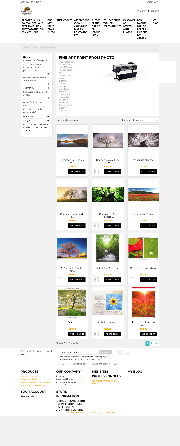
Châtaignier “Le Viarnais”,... (107, 215)
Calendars (26, 388)
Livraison (60, 376)
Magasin (60, 403)
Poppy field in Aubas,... (143, 214)
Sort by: (126, 120)
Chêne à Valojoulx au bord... (108, 161)
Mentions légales (64, 379)
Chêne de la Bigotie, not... (72, 269)
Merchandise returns (31, 417)
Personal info (27, 414)
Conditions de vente (66, 382)
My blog (132, 376)
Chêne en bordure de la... (72, 215)
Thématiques (29, 88)
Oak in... (72, 322)
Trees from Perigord (30, 379)
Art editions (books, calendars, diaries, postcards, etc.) (32, 67)
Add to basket (77, 171)
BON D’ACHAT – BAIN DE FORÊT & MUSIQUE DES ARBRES (35, 127)
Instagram (126, 352)
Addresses (26, 426)
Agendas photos (29, 376)
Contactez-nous (64, 400)
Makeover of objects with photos (35, 93)
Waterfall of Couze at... (108, 268)
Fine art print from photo (35, 60)
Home (26, 57)
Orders (24, 420)
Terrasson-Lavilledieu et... (72, 161)
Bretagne (28, 116)
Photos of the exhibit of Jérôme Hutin (34, 79)
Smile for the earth (107, 322)
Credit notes (27, 423)
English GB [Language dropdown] (152, 2)
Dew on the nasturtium (143, 268)
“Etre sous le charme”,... (143, 160)
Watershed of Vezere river (33, 385)
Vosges (26, 120)
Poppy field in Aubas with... (143, 323)
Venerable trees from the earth (36, 382)
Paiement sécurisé (65, 397)
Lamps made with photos (33, 391)
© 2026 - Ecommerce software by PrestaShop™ (90, 442)
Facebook (119, 352)
